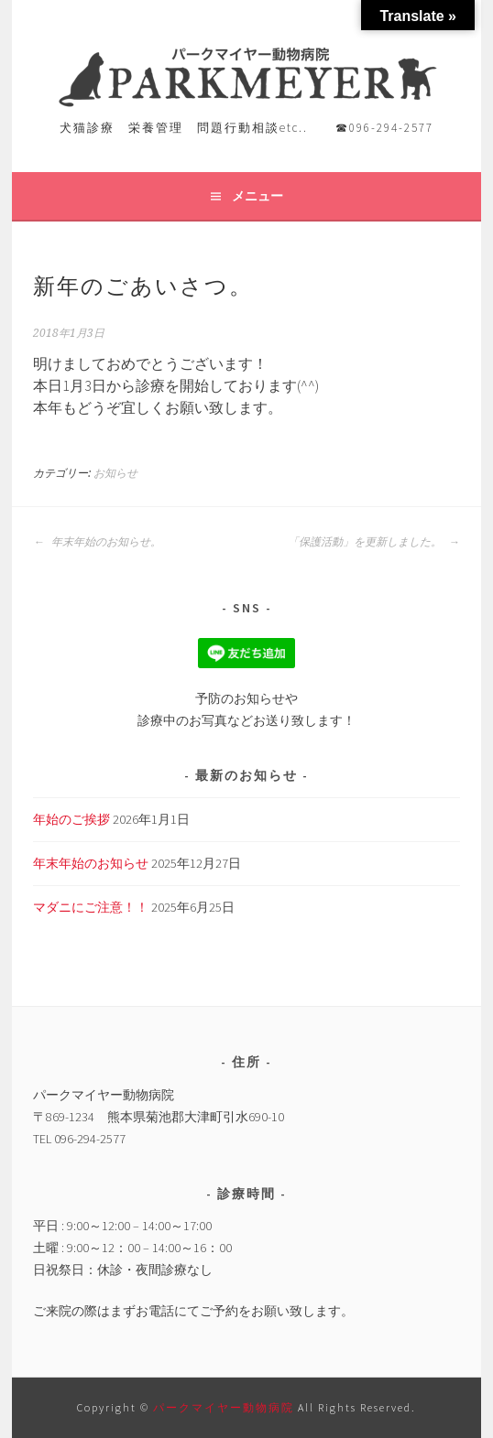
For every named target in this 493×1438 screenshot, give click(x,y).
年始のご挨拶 (71, 819)
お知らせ (115, 473)
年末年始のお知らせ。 (97, 541)
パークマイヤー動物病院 (225, 1407)
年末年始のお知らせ (90, 863)
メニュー (257, 196)
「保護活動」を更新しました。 (374, 541)
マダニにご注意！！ (90, 907)
